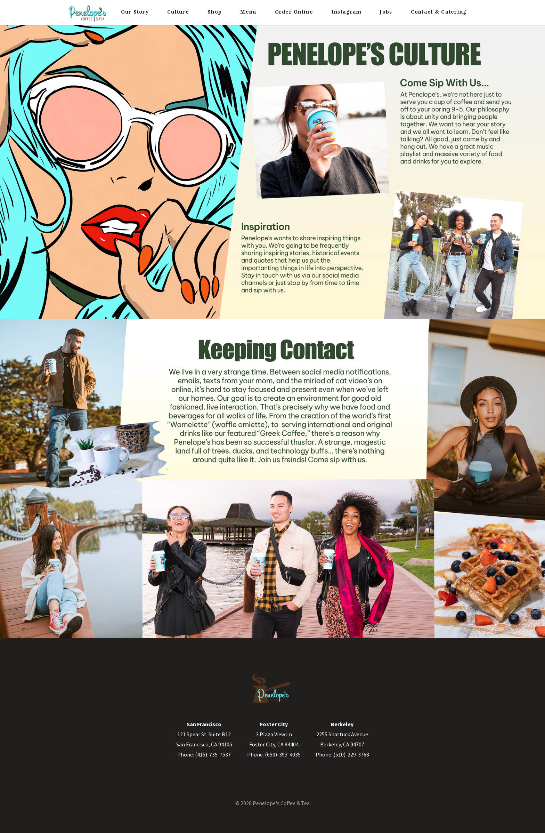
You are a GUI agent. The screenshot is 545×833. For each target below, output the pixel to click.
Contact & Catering (439, 12)
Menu (248, 12)
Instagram (346, 12)
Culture (178, 12)
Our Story (135, 12)
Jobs (386, 12)
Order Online (294, 12)
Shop (215, 12)
